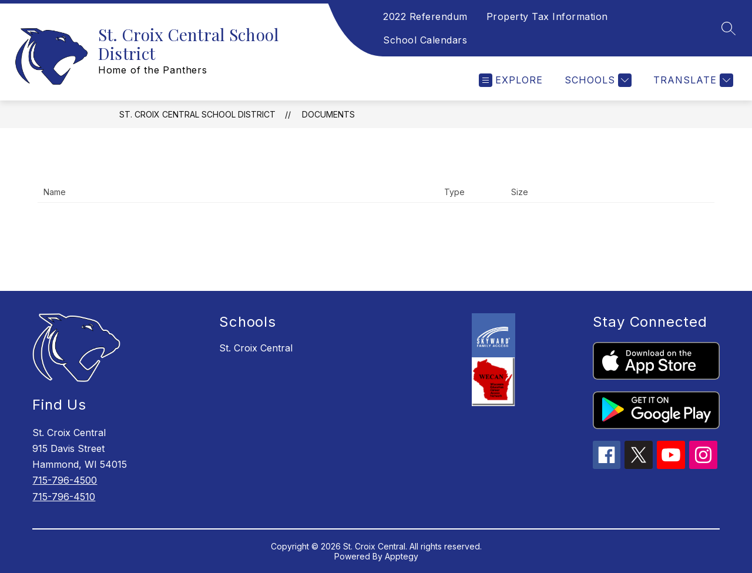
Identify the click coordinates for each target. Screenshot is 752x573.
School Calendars (425, 40)
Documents (328, 114)
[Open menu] (511, 80)
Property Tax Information (547, 16)
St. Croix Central (256, 348)
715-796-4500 (64, 480)
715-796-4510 (63, 496)
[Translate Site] (691, 80)
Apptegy (401, 556)
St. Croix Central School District (197, 114)
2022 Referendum (425, 16)
